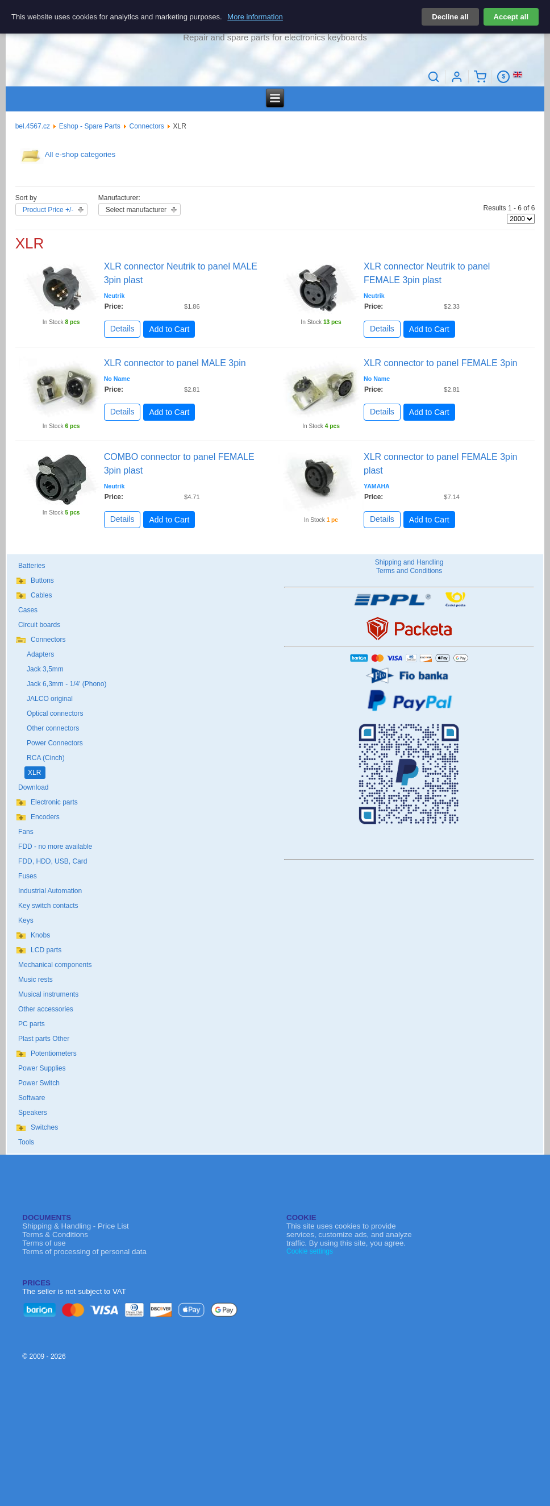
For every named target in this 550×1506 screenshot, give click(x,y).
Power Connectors (55, 743)
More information (255, 17)
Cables (41, 595)
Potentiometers (54, 1053)
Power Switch (39, 1083)
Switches (44, 1127)
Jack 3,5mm (45, 669)
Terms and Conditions (409, 571)
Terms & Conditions (55, 1234)
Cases (28, 610)
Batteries (31, 566)
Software (31, 1098)
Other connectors (53, 728)
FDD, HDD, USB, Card (52, 861)
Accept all (511, 17)
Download (33, 787)
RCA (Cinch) (46, 758)
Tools (26, 1142)
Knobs (40, 935)
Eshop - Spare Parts (89, 126)
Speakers (32, 1113)
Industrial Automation (50, 891)
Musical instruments (48, 994)
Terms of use (43, 1243)
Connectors (147, 126)
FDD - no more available (55, 847)
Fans (26, 832)
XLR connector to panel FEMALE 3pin (440, 363)
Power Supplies (41, 1068)
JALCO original (50, 699)
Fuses (27, 876)
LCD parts (46, 950)
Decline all (450, 17)
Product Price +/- (48, 210)
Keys (26, 920)
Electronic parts (54, 802)
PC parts (31, 1024)
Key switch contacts (48, 906)
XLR (34, 773)
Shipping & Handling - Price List (75, 1226)
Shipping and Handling (409, 562)
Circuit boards (39, 625)
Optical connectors (55, 713)
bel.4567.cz (32, 126)
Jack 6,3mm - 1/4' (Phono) (66, 684)
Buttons (42, 580)
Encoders (45, 817)
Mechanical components (54, 965)
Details (122, 328)
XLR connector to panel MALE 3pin (175, 363)
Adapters (40, 654)
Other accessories (45, 1009)
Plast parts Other (43, 1039)
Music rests (35, 980)
